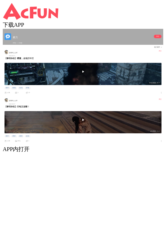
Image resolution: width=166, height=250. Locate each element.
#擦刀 (7, 88)
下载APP (13, 25)
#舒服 (27, 88)
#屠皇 (21, 136)
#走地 (21, 88)
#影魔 (14, 88)
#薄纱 (14, 136)
